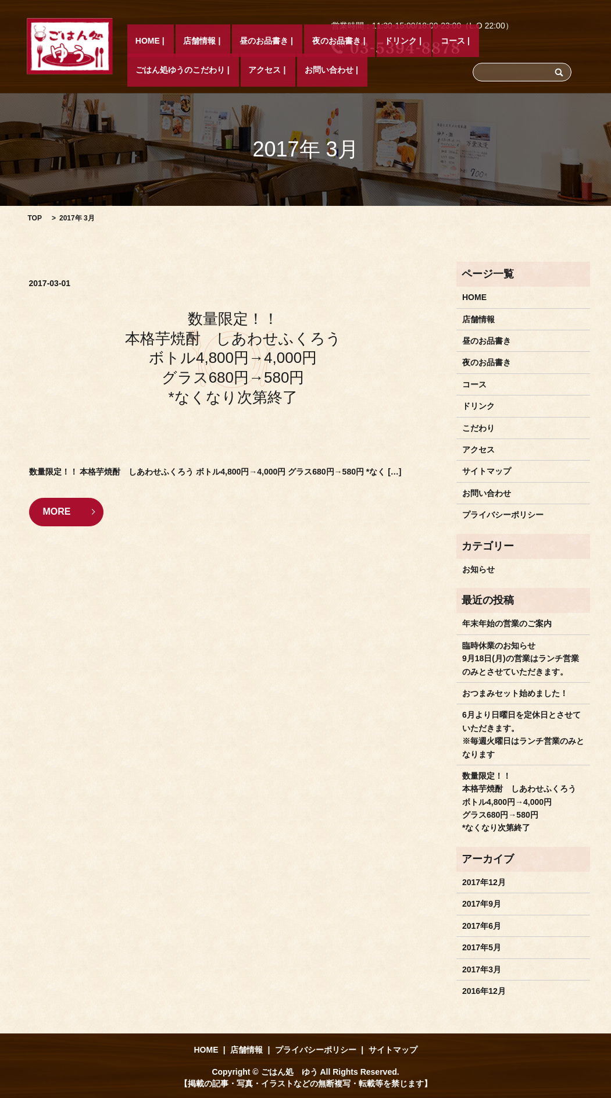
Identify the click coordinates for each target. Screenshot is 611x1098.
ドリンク (335, 70)
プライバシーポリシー (503, 514)
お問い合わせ (553, 70)
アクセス (505, 70)
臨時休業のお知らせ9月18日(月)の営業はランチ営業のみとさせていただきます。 (520, 658)
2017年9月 (481, 903)
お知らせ (478, 569)
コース (371, 70)
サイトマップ (486, 471)
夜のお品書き (286, 70)
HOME (144, 70)
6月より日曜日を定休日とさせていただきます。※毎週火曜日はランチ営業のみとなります (523, 734)
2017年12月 (484, 882)
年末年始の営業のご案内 (507, 623)
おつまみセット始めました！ (515, 693)
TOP (35, 218)
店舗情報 (180, 70)
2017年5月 (481, 947)
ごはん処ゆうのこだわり (436, 70)
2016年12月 (484, 991)
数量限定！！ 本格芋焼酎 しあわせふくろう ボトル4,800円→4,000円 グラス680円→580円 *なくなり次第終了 (233, 358)
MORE (57, 511)
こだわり (478, 428)
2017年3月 (481, 969)
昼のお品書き (229, 70)
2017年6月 (481, 926)
